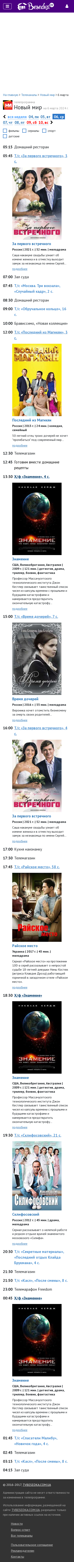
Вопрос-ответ (20, 1530)
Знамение (20, 558)
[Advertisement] (37, 52)
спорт (52, 131)
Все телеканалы (22, 1535)
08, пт (20, 122)
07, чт (8, 122)
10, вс (43, 122)
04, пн (34, 116)
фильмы (13, 131)
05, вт (45, 116)
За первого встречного (31, 243)
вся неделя (17, 116)
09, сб (32, 122)
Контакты (17, 1556)
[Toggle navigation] (7, 6)
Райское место (25, 945)
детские (14, 136)
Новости (17, 1524)
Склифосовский (25, 1214)
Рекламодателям (22, 1551)
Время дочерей (25, 698)
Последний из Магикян (31, 420)
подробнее (19, 269)
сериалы (33, 131)
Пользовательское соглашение (32, 1545)
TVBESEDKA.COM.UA (37, 1485)
